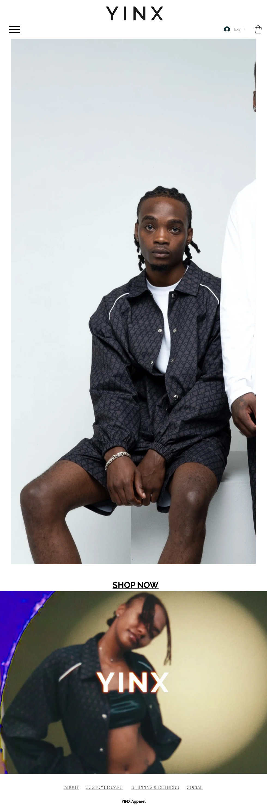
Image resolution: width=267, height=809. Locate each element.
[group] (133, 579)
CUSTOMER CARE (104, 787)
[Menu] (14, 29)
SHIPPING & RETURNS (155, 787)
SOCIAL (195, 787)
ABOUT (71, 787)
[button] (258, 29)
